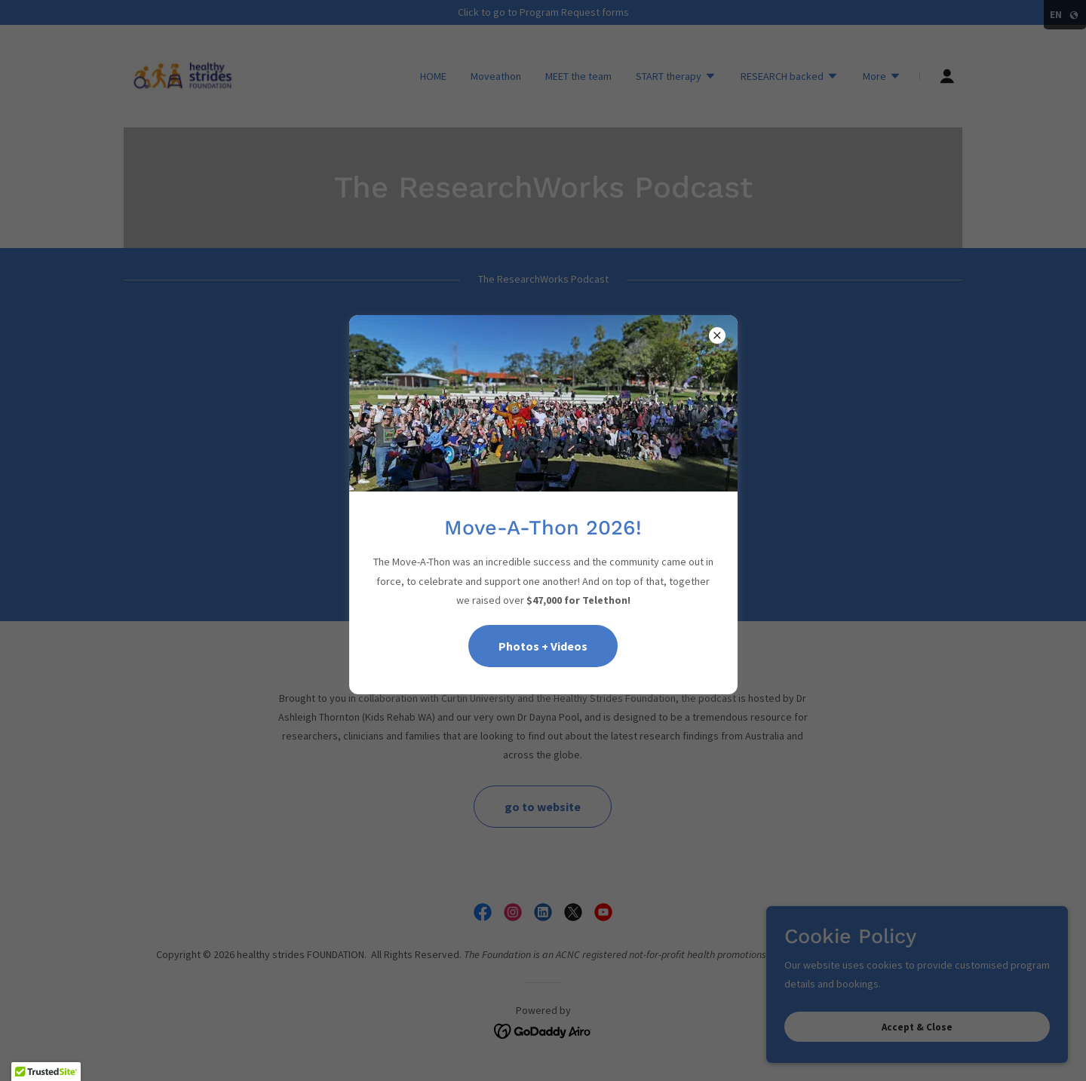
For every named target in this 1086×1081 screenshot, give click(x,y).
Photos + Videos (543, 646)
